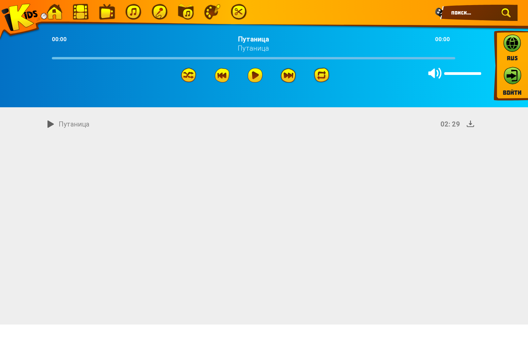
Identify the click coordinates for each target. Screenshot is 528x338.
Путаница (74, 124)
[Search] (479, 13)
